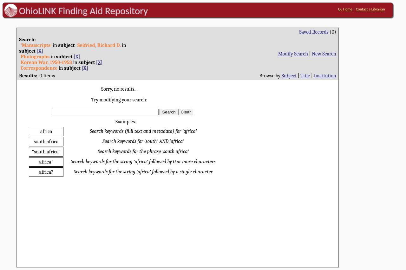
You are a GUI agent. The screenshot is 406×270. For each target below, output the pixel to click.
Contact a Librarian (370, 9)
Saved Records (314, 32)
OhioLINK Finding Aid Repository (83, 11)
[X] (40, 51)
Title (305, 76)
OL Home (345, 9)
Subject (289, 76)
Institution (325, 76)
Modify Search (293, 54)
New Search (324, 54)
